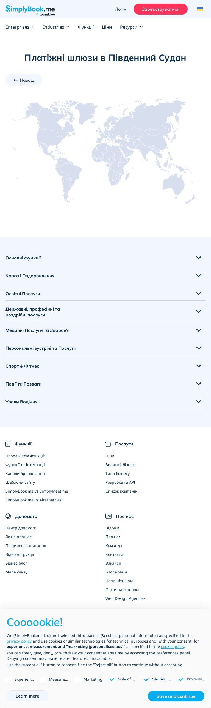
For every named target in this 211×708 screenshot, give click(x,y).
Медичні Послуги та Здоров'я (37, 330)
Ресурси (131, 27)
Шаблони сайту (20, 482)
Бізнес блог (16, 563)
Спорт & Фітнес (22, 366)
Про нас (113, 536)
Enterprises (20, 27)
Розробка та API (120, 482)
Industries (56, 27)
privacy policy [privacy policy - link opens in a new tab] (19, 641)
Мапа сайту (16, 572)
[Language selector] (199, 9)
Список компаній (122, 491)
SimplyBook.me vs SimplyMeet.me (36, 491)
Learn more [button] (27, 696)
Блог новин (116, 572)
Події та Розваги (23, 384)
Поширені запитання (25, 545)
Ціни (107, 27)
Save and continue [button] (176, 696)
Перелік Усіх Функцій (25, 455)
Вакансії (113, 563)
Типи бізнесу (118, 473)
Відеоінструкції (19, 554)
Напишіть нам (119, 580)
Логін (121, 9)
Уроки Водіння (21, 401)
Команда (114, 545)
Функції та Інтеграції (25, 464)
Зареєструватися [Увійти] (160, 9)
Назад (27, 80)
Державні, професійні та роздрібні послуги (32, 312)
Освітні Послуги (22, 293)
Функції (86, 27)
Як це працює (18, 536)
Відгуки (112, 528)
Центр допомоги (21, 528)
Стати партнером (122, 589)
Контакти (114, 554)
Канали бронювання (25, 473)
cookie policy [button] (172, 646)
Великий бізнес (120, 464)
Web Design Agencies (126, 598)
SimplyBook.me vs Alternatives (33, 499)
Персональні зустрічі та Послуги (40, 348)
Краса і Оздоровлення (30, 275)
